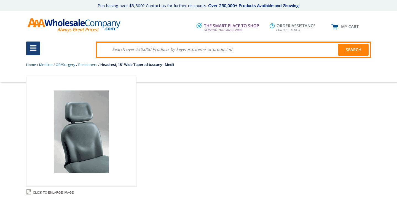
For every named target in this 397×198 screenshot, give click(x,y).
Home (31, 64)
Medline (46, 64)
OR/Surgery (65, 64)
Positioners (87, 64)
